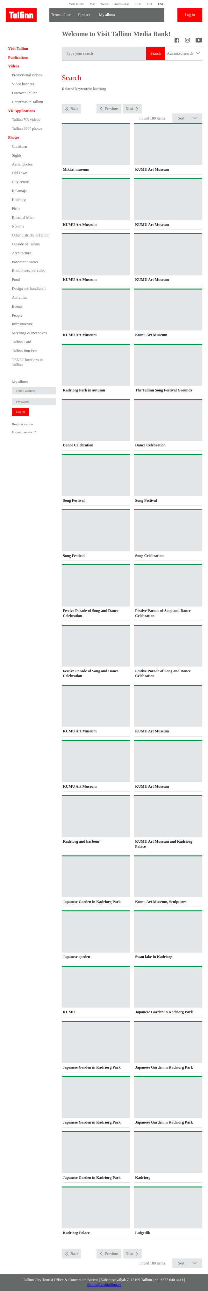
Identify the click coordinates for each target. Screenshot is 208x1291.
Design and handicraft (29, 288)
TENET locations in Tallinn (27, 362)
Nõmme (18, 226)
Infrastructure (22, 324)
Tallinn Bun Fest (25, 351)
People (17, 315)
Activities (19, 297)
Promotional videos (27, 75)
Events (17, 306)
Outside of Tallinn (26, 244)
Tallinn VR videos (26, 119)
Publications (18, 57)
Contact (84, 14)
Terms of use (61, 14)
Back (74, 108)
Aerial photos (22, 164)
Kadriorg (19, 199)
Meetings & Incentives (29, 333)
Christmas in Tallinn (27, 102)
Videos (13, 66)
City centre (20, 182)
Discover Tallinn (25, 93)
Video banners (23, 84)
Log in (190, 14)
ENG (161, 4)
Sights (17, 155)
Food (16, 279)
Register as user (22, 424)
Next (129, 108)
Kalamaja (19, 191)
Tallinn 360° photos (27, 128)
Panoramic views (25, 262)
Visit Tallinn (76, 4)
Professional (121, 4)
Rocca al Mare (23, 217)
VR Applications (21, 111)
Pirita (16, 208)
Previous (111, 108)
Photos (13, 137)
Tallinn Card (21, 342)
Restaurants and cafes (28, 270)
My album (107, 14)
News (104, 4)
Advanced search (183, 53)
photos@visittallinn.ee (104, 1284)
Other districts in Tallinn (30, 235)
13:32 (137, 4)
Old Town (19, 173)
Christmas (20, 146)
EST (149, 4)
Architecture (21, 253)
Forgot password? (24, 432)
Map (93, 4)
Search (155, 53)
